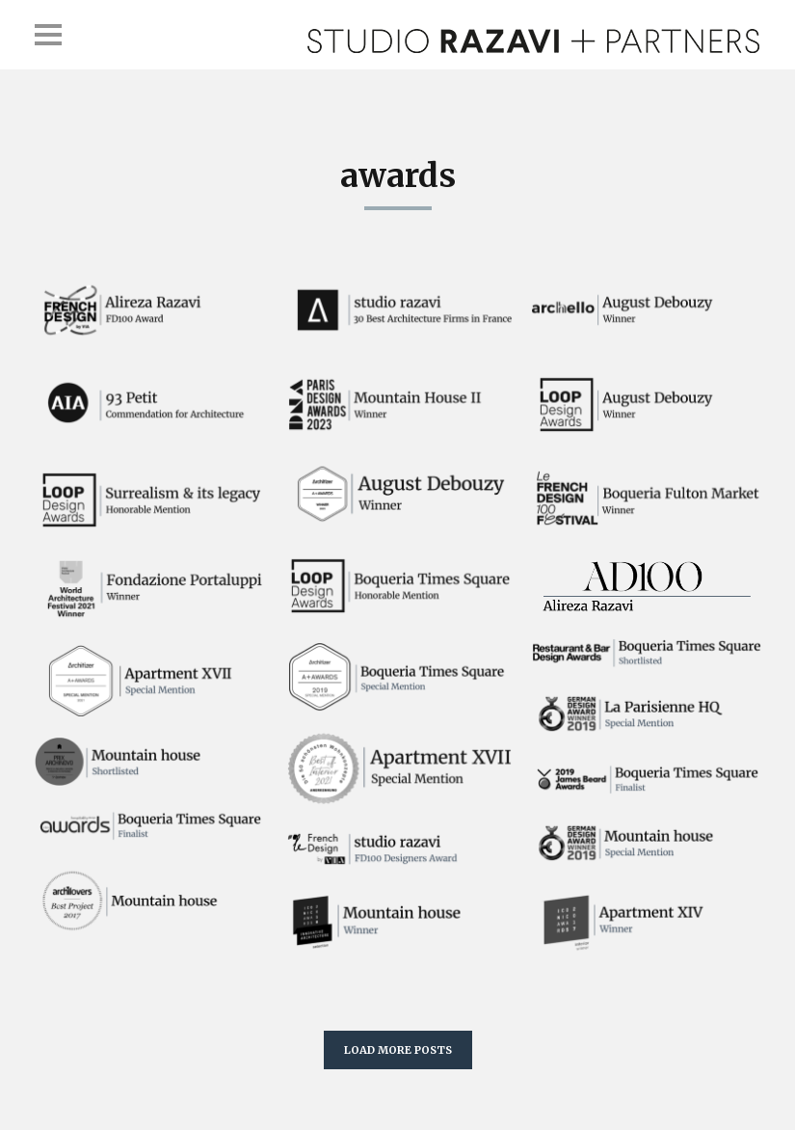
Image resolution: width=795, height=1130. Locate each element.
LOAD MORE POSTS (398, 1050)
